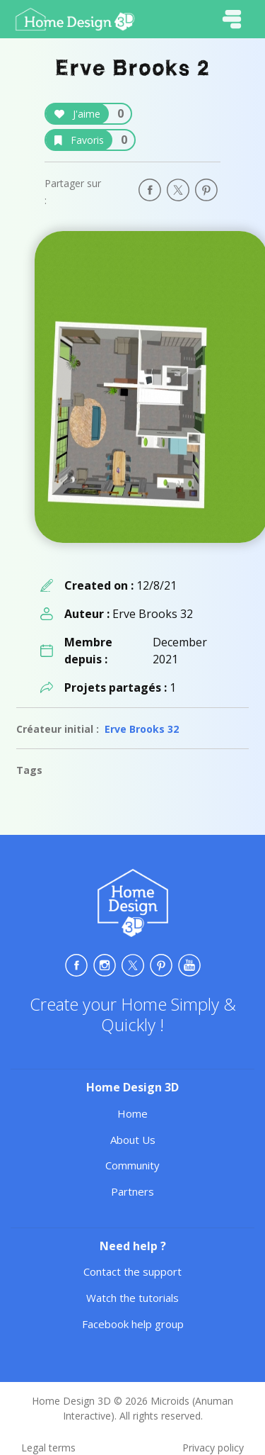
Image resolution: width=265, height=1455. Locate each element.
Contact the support (132, 1271)
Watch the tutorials (132, 1298)
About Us (132, 1140)
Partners (132, 1191)
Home (132, 1113)
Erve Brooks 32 (142, 729)
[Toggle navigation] (232, 19)
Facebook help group (133, 1324)
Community (132, 1165)
